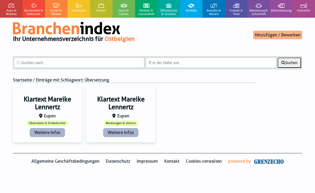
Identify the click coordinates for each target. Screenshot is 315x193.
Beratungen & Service (121, 123)
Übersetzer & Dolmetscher (47, 123)
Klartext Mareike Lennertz (47, 103)
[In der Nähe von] (211, 63)
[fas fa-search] (289, 63)
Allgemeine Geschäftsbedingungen (65, 161)
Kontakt (171, 161)
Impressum (147, 161)
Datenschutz (118, 161)
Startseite (22, 80)
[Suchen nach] (79, 63)
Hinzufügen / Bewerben (278, 35)
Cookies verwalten (204, 161)
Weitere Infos (47, 132)
